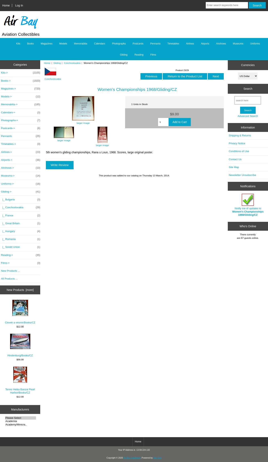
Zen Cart (157, 458)
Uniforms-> (20, 183)
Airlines (190, 43)
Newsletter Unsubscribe (242, 175)
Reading (138, 54)
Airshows (221, 43)
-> (20, 191)
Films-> (20, 263)
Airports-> (20, 160)
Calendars (99, 43)
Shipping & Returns (240, 135)
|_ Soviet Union (20, 247)
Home (6, 5)
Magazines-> (20, 88)
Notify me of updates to (248, 205)
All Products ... (9, 278)
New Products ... (10, 270)
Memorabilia (80, 43)
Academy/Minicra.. (20, 424)
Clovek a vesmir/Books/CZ (20, 312)
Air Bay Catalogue (131, 458)
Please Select (20, 418)
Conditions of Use (239, 151)
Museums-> (20, 175)
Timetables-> (20, 144)
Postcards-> (20, 128)
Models (63, 43)
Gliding (57, 63)
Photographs (119, 43)
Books (30, 43)
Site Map (234, 167)
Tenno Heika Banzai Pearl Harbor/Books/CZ (20, 380)
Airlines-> (20, 152)
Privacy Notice (237, 143)
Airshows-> (20, 167)
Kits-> (20, 72)
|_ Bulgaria (20, 199)
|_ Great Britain (20, 223)
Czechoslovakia (72, 63)
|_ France (20, 215)
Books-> (20, 80)
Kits (18, 43)
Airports (205, 43)
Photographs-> (20, 120)
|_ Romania (20, 239)
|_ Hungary (20, 231)
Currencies (248, 65)
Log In (19, 5)
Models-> (20, 96)
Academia (20, 421)
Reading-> (20, 255)
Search (247, 88)
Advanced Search (248, 116)
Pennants (155, 43)
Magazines (46, 43)
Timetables (173, 43)
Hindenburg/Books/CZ (20, 345)
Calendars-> (20, 112)
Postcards (138, 43)
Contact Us (235, 159)
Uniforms (255, 43)
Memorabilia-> (20, 104)
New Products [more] (20, 290)
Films (153, 54)
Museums (238, 43)
